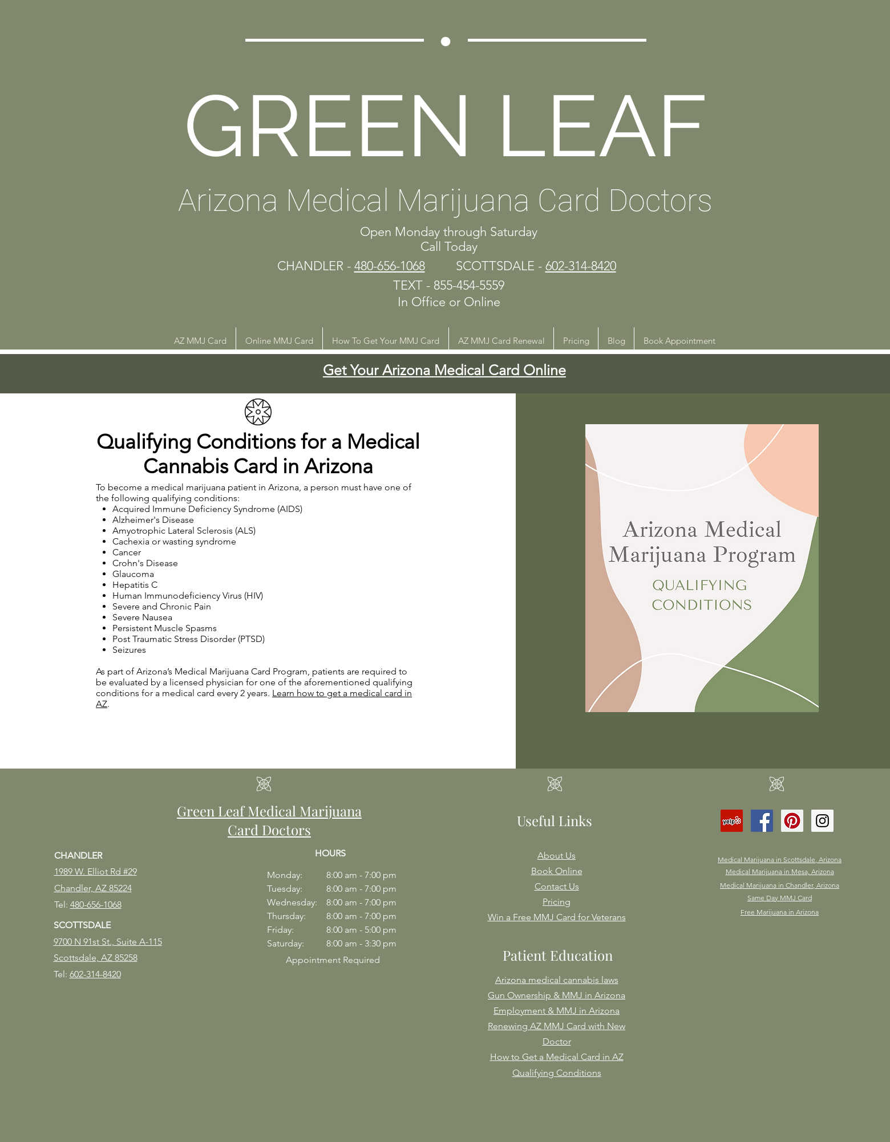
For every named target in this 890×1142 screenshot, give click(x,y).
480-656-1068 (96, 904)
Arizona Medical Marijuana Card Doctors (445, 200)
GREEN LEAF (445, 125)
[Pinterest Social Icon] (792, 821)
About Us (556, 855)
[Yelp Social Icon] (732, 821)
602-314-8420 (95, 974)
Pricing (557, 901)
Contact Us (557, 886)
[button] (200, 340)
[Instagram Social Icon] (822, 821)
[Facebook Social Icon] (762, 821)
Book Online (556, 870)
